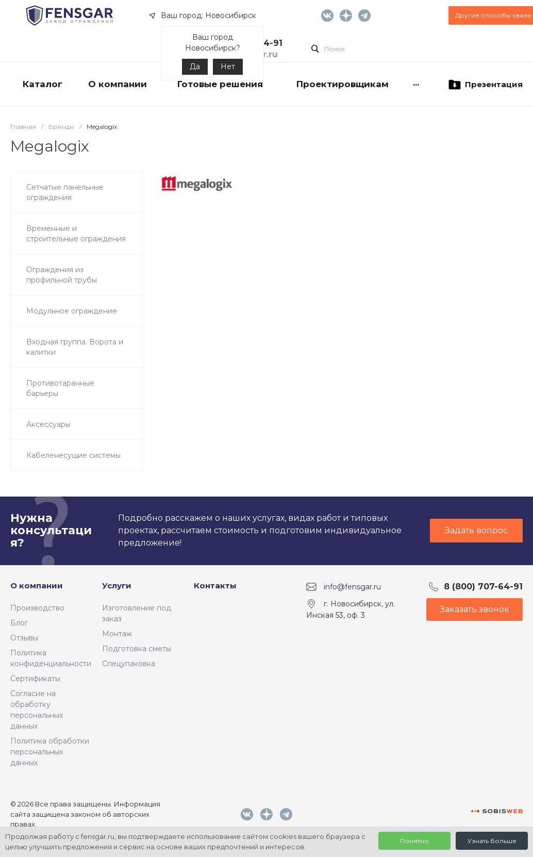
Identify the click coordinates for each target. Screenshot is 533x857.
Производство (37, 608)
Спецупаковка (128, 663)
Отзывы (24, 637)
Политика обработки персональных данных (49, 751)
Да (195, 66)
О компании (36, 585)
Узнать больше (492, 841)
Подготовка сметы (136, 648)
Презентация (485, 84)
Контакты (215, 585)
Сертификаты (35, 678)
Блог (19, 623)
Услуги (116, 585)
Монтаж (117, 633)
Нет (228, 66)
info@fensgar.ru (352, 586)
